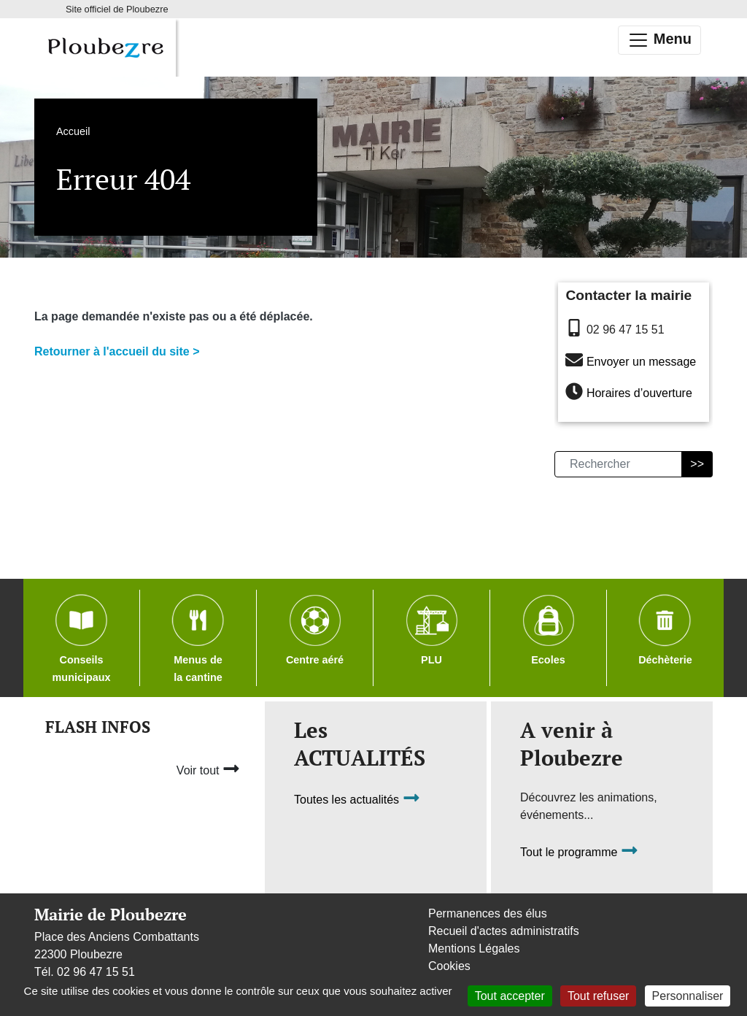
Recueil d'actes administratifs (503, 931)
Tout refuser (598, 996)
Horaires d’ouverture (639, 394)
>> (697, 464)
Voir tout (208, 768)
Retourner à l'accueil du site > (117, 351)
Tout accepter (510, 996)
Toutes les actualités (357, 799)
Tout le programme (579, 852)
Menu (659, 40)
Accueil (73, 131)
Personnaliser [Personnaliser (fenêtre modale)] (688, 996)
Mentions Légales (473, 948)
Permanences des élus (487, 913)
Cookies (449, 966)
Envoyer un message (641, 361)
